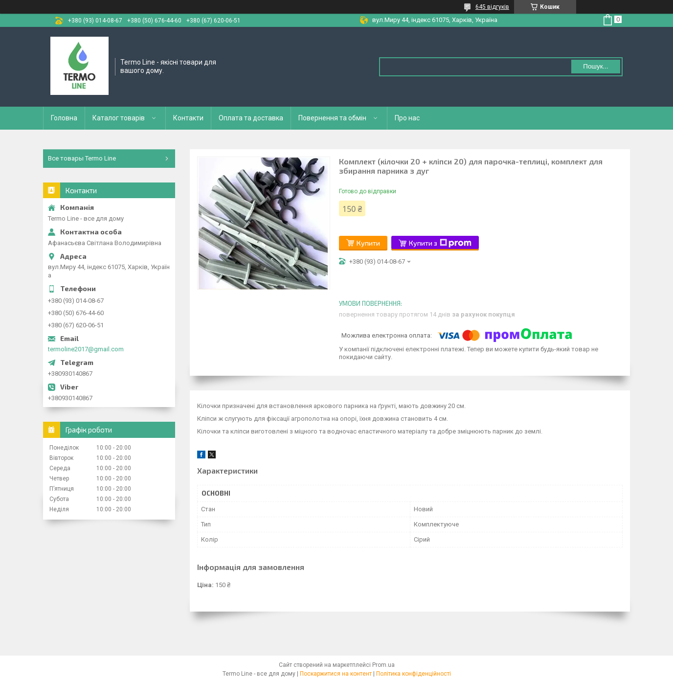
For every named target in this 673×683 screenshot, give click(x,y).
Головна (64, 118)
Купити (368, 243)
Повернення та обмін (332, 118)
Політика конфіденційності (413, 673)
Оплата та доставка (251, 118)
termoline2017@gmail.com (86, 349)
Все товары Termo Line (82, 158)
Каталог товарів (118, 118)
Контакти (188, 118)
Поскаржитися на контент (336, 673)
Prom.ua (383, 664)
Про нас (407, 118)
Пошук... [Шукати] (595, 66)
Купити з (440, 243)
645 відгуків (492, 6)
